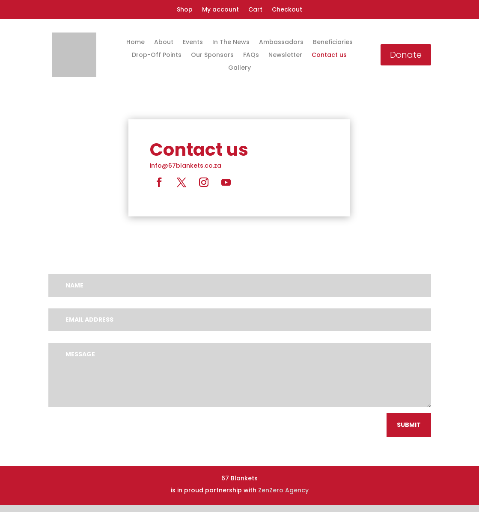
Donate (406, 55)
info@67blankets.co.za (185, 165)
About (163, 42)
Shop (185, 10)
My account (220, 10)
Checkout (287, 10)
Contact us (329, 55)
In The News (231, 42)
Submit (409, 424)
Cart (255, 10)
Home (135, 42)
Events (193, 42)
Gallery (239, 68)
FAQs (251, 55)
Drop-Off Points (156, 55)
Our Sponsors (212, 55)
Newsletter (285, 55)
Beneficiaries (333, 42)
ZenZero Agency (283, 490)
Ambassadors (281, 42)
